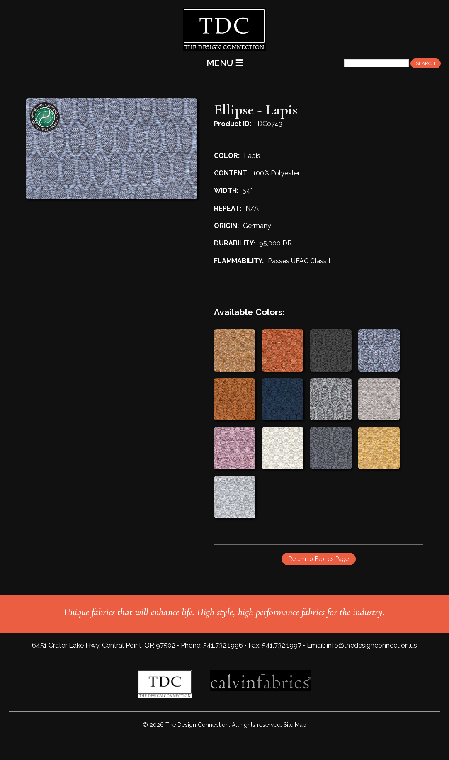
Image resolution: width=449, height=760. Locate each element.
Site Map (295, 724)
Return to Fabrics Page (319, 559)
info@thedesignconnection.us (372, 645)
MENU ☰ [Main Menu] (224, 63)
